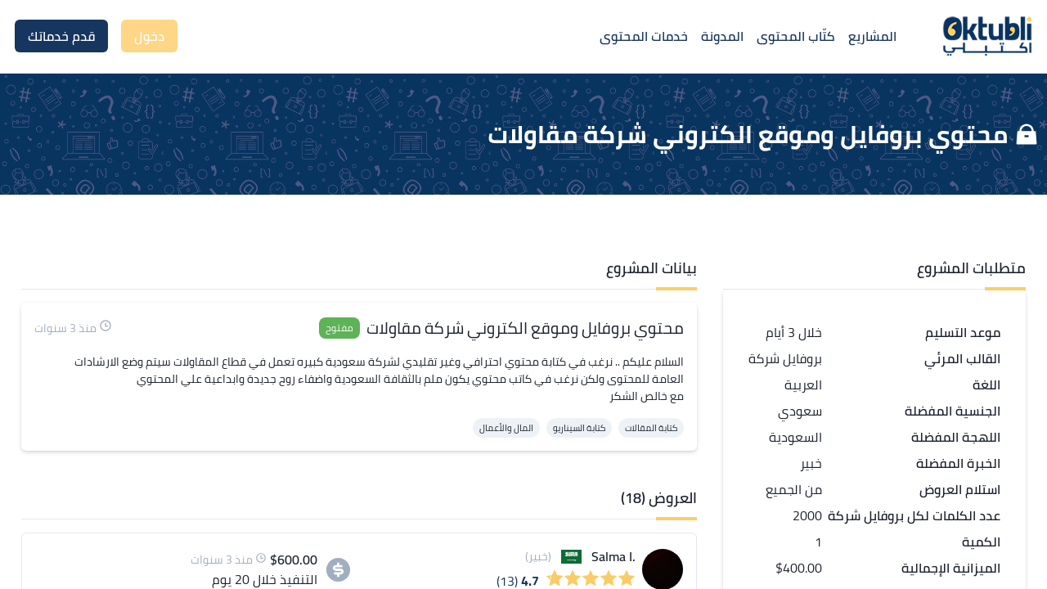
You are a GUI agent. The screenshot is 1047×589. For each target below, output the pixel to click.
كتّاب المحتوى (796, 36)
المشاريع (872, 36)
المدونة (722, 36)
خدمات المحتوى (644, 36)
